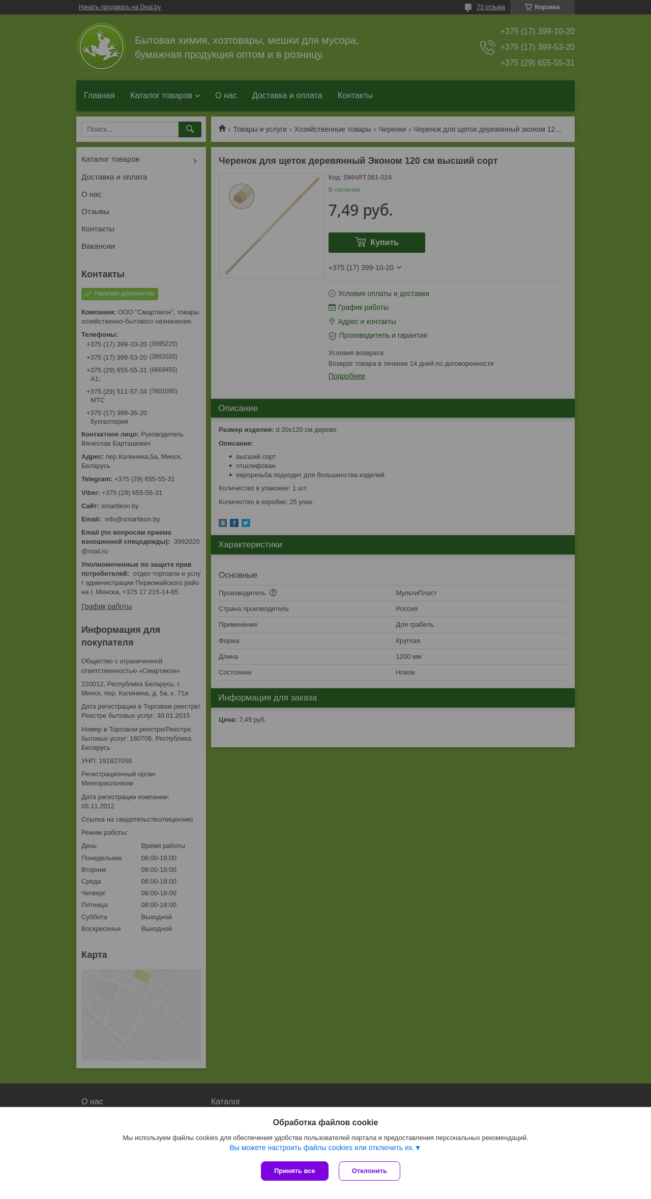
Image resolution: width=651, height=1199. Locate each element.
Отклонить (369, 1171)
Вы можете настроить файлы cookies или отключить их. (321, 1148)
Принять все (294, 1171)
